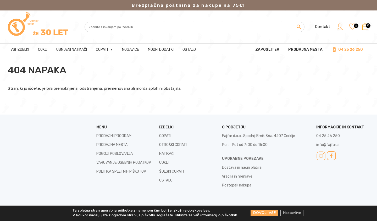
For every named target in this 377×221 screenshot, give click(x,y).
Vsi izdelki (19, 49)
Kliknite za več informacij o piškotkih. (206, 215)
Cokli (42, 49)
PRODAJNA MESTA (305, 49)
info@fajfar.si (327, 145)
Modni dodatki (161, 49)
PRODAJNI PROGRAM (113, 136)
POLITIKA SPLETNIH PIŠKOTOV (121, 171)
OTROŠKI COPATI (173, 145)
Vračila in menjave (237, 176)
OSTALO (166, 180)
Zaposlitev (267, 49)
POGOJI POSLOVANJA (114, 153)
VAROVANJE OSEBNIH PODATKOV (123, 162)
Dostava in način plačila (242, 167)
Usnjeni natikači (71, 49)
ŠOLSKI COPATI (171, 171)
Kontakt (322, 26)
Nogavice (130, 49)
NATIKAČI (166, 153)
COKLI (164, 162)
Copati (104, 49)
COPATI (165, 136)
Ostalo (189, 49)
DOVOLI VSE (264, 212)
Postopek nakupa (236, 185)
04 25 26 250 (350, 49)
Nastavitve (292, 212)
